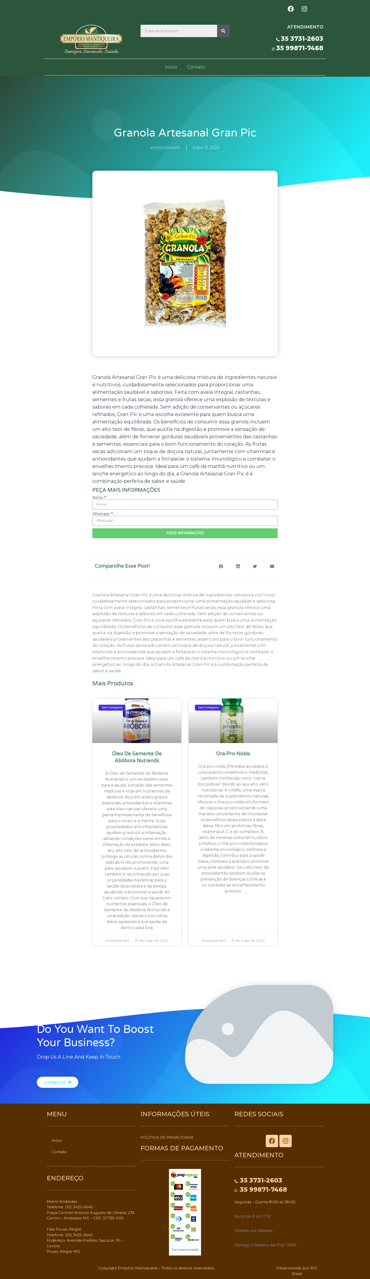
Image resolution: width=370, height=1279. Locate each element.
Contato (196, 67)
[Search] (223, 31)
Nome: (97, 498)
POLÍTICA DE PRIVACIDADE (167, 1137)
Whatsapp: (101, 514)
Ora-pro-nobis (233, 754)
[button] (57, 1082)
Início (171, 67)
